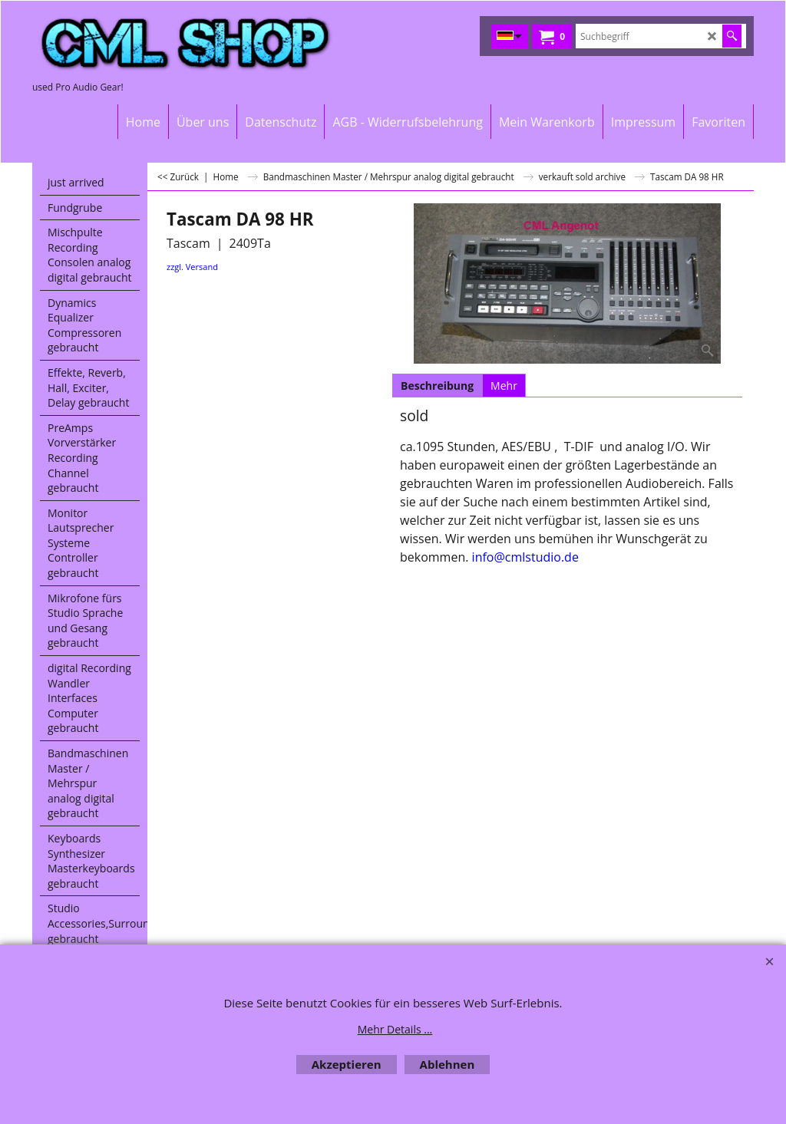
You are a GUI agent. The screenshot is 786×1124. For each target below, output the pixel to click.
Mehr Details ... (395, 1029)
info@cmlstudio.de (525, 557)
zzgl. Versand (192, 266)
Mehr (503, 385)
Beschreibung (437, 385)
